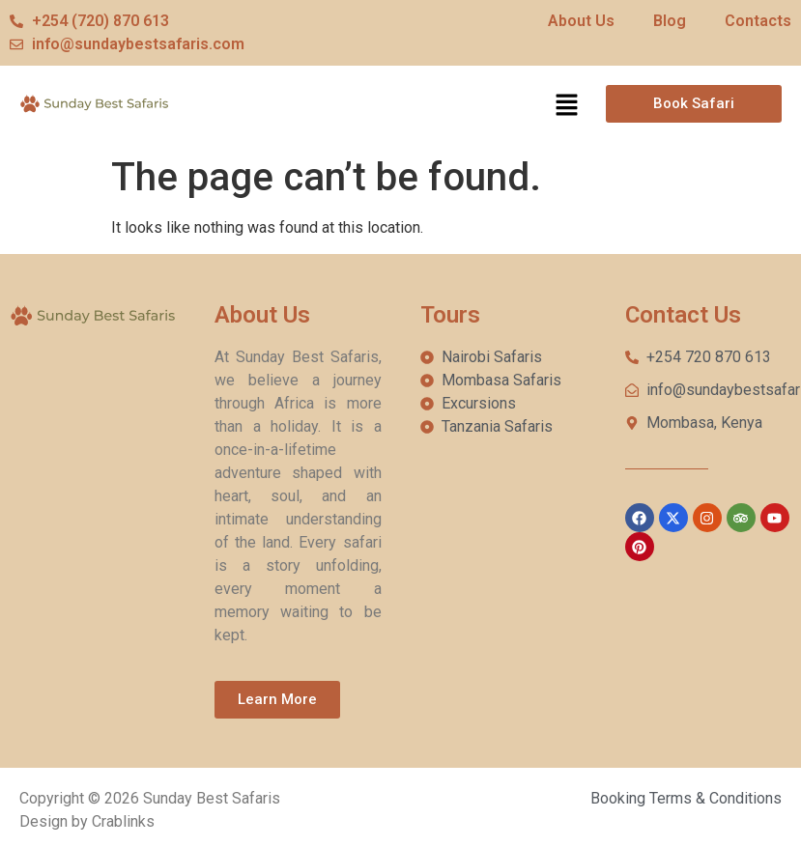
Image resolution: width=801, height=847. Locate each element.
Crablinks (123, 821)
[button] (566, 106)
